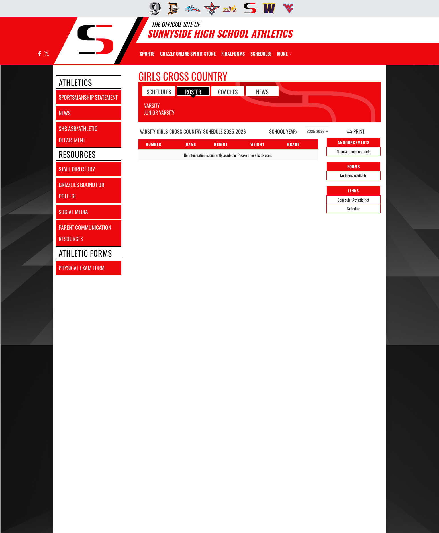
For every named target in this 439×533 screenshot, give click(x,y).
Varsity (152, 105)
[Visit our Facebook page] (39, 54)
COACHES (228, 91)
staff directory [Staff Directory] (77, 169)
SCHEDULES (159, 91)
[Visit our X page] (46, 54)
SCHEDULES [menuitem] (260, 53)
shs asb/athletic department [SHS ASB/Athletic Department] (78, 134)
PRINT (355, 131)
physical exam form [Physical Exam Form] (82, 268)
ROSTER (193, 91)
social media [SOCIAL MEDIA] (73, 212)
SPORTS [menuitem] (147, 53)
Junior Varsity (159, 112)
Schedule (353, 209)
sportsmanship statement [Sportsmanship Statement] (88, 97)
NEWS (262, 91)
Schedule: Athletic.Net (353, 200)
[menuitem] (152, 8)
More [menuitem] (284, 53)
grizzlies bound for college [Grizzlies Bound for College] (81, 190)
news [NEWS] (64, 113)
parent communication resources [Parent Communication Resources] (85, 233)
